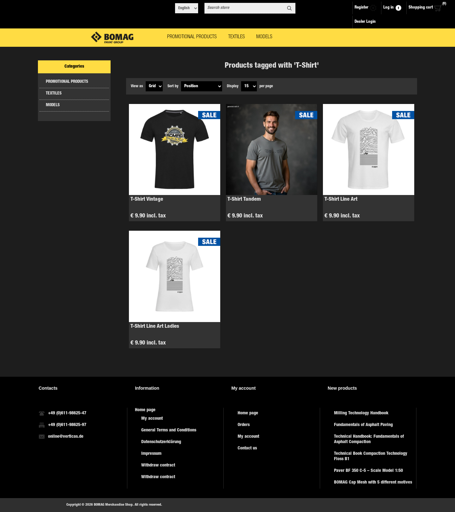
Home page (248, 413)
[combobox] (244, 8)
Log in (388, 8)
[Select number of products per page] (249, 86)
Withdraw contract (158, 465)
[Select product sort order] (201, 86)
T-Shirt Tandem (244, 199)
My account (152, 419)
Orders (244, 425)
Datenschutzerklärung (161, 442)
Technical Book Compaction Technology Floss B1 (370, 456)
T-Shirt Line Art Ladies (154, 326)
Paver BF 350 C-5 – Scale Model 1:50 (368, 471)
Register (361, 8)
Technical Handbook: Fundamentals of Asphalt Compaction (369, 439)
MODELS (53, 105)
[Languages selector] (186, 8)
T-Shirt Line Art (341, 199)
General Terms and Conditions (168, 430)
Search (289, 8)
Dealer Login (365, 22)
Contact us (247, 448)
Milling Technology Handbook (361, 413)
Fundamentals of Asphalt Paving (363, 425)
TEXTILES (54, 94)
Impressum (151, 454)
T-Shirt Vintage (146, 199)
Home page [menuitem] (145, 410)
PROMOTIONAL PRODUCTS (67, 82)
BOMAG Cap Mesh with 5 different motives (373, 482)
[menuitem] (179, 419)
